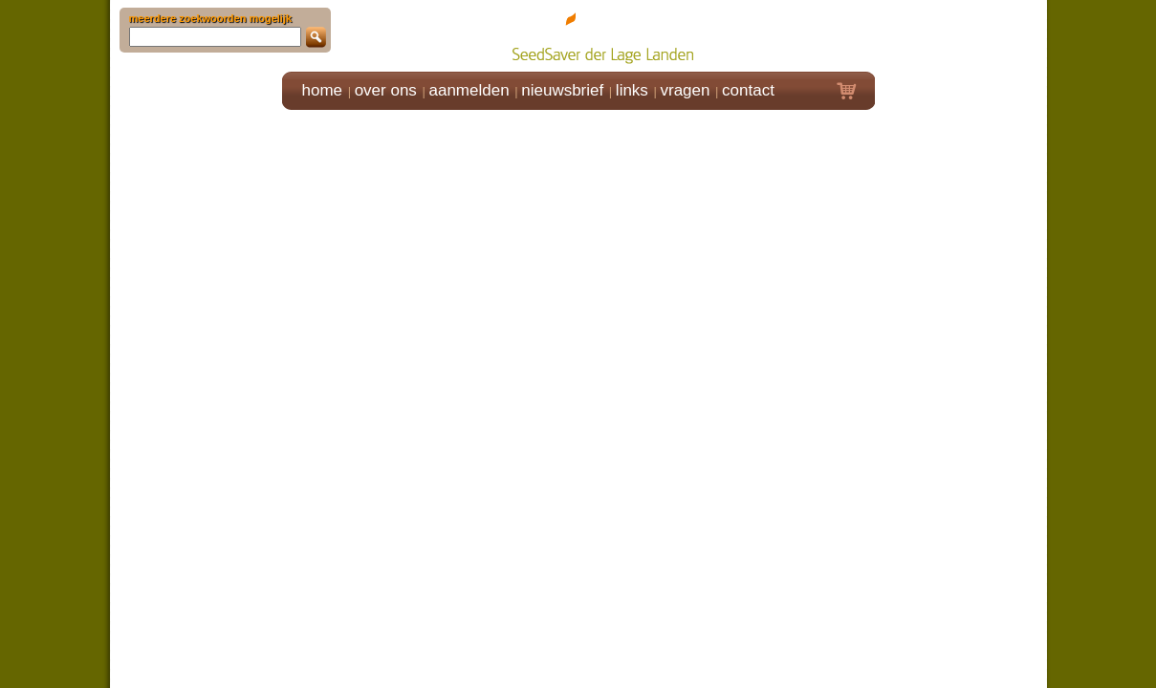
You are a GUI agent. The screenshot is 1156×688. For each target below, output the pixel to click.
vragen (685, 90)
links (632, 90)
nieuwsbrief (562, 90)
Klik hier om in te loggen (961, 35)
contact (748, 90)
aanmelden (468, 90)
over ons (386, 90)
